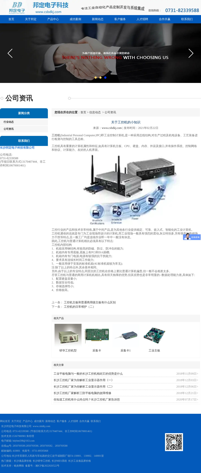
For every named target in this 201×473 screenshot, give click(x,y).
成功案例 (75, 19)
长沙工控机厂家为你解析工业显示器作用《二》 (84, 386)
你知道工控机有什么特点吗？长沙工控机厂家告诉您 (87, 399)
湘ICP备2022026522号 (47, 465)
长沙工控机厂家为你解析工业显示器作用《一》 (84, 380)
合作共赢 (164, 19)
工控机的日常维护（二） (79, 306)
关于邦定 (31, 19)
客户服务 (120, 19)
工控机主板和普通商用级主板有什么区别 (89, 302)
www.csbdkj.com (112, 127)
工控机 (56, 135)
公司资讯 (9, 129)
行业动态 (9, 122)
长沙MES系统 (59, 461)
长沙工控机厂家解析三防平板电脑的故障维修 (82, 393)
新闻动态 (97, 19)
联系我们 (187, 19)
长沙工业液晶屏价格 (79, 461)
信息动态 (95, 112)
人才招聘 (142, 19)
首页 (11, 19)
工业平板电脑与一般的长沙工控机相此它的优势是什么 (88, 373)
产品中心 (53, 19)
